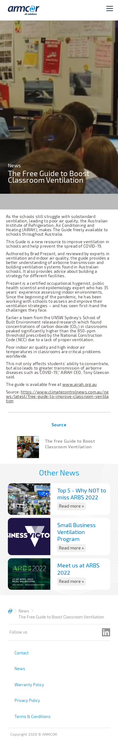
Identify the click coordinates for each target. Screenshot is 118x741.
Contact (21, 652)
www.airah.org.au (79, 384)
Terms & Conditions (32, 716)
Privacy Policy (27, 700)
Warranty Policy (29, 684)
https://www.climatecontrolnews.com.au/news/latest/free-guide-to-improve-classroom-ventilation (57, 396)
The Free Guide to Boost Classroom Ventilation (61, 616)
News (24, 610)
